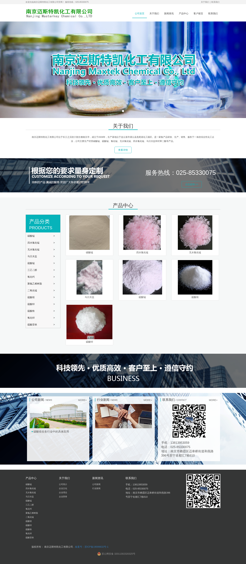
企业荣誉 (63, 496)
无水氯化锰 (34, 249)
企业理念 (63, 492)
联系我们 (215, 2)
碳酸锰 (31, 236)
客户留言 (198, 13)
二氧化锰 (33, 290)
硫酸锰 (31, 263)
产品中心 (183, 13)
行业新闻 (96, 488)
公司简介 (63, 484)
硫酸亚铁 (33, 324)
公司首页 (139, 13)
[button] (18, 69)
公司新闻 (96, 484)
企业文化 (63, 488)
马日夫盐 (33, 256)
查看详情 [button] (123, 150)
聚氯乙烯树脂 (35, 283)
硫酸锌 (31, 304)
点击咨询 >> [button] (191, 184)
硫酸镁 (31, 297)
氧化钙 (31, 276)
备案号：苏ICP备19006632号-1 (91, 546)
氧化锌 (31, 317)
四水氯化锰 (34, 242)
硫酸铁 (31, 311)
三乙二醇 (33, 270)
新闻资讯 (169, 13)
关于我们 (205, 2)
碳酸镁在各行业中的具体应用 (51, 431)
